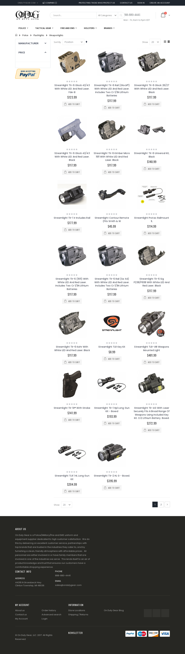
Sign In (141, 3)
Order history (49, 610)
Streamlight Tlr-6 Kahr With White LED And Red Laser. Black (72, 348)
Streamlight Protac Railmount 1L (151, 219)
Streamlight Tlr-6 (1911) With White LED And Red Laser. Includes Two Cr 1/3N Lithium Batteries (72, 284)
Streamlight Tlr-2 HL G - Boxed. (112, 475)
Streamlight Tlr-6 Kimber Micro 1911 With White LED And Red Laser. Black (112, 157)
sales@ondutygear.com (68, 585)
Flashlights (38, 35)
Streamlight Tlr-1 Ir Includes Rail (72, 217)
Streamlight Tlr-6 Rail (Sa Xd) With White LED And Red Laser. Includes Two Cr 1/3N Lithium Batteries (111, 284)
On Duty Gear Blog (114, 610)
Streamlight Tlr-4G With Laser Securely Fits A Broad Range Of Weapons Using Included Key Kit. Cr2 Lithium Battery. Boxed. (152, 413)
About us (20, 610)
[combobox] (87, 15)
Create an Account (160, 3)
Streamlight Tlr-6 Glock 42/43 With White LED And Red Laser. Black (72, 157)
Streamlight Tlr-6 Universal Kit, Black (151, 155)
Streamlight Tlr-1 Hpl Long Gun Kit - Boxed (112, 409)
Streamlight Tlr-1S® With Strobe (72, 408)
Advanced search (51, 614)
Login (44, 618)
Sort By (57, 42)
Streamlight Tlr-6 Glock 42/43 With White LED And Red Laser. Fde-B (72, 89)
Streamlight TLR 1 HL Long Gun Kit (72, 477)
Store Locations (76, 610)
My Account (21, 618)
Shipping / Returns (78, 614)
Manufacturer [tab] (28, 43)
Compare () (49, 3)
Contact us (21, 614)
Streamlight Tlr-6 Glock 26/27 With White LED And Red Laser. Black (151, 89)
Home (16, 35)
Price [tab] (21, 52)
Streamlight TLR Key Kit (111, 346)
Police (25, 35)
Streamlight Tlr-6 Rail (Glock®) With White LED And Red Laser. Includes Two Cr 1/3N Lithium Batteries (112, 90)
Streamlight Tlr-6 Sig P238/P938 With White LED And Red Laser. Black (152, 282)
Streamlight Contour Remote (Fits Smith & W (112, 219)
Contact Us (126, 3)
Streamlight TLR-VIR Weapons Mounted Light (151, 348)
